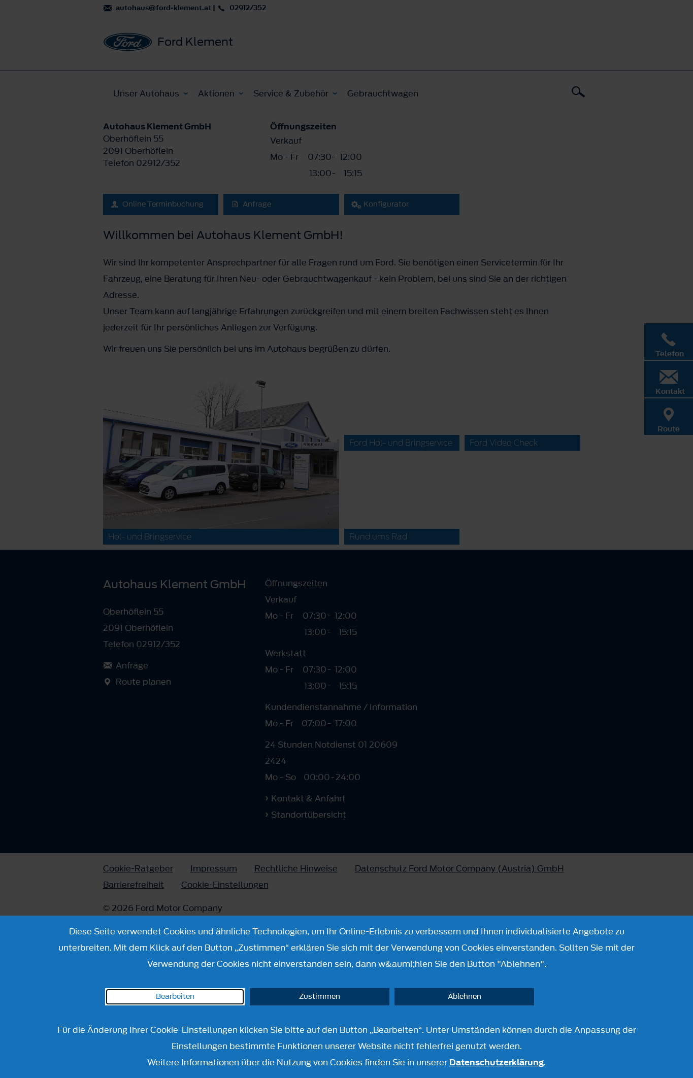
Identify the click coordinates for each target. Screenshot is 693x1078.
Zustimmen (319, 996)
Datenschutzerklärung (496, 1062)
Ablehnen (464, 996)
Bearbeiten (175, 996)
